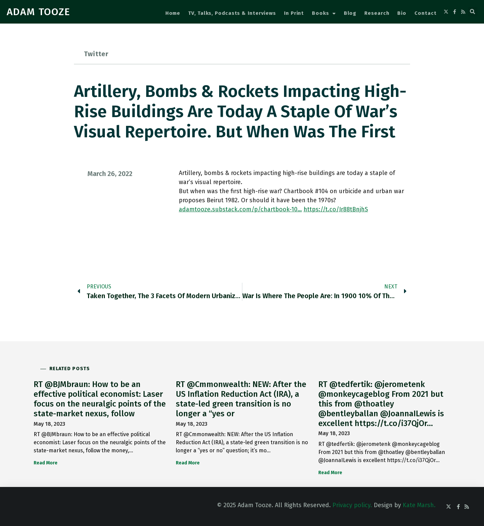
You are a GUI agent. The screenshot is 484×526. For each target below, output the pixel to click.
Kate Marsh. (419, 505)
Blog (350, 13)
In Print (294, 13)
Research (376, 13)
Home (172, 13)
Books (323, 13)
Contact (425, 13)
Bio (401, 13)
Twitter (96, 54)
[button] (472, 11)
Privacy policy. (352, 505)
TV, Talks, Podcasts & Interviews (232, 13)
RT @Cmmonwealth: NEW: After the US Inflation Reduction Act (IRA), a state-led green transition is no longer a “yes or (241, 399)
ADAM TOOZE (38, 12)
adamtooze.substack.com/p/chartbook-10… (240, 209)
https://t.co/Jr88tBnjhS (336, 209)
